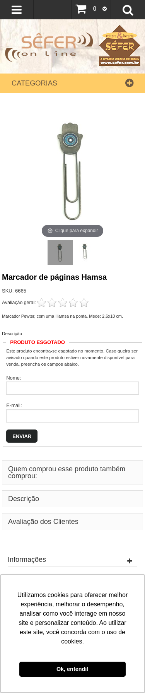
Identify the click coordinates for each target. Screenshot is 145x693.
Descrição (12, 333)
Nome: (13, 378)
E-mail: (14, 405)
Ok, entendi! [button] (72, 669)
